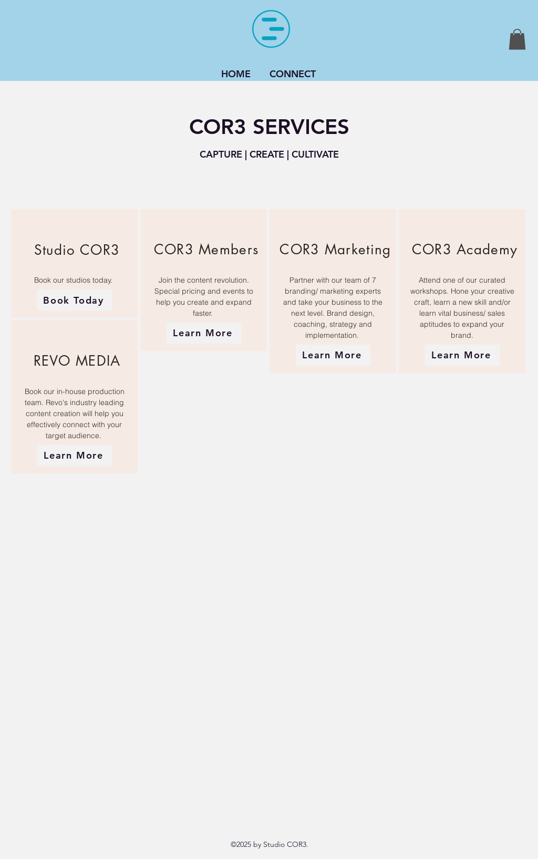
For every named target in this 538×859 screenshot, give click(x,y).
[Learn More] (74, 455)
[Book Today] (74, 300)
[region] (74, 263)
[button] (517, 39)
